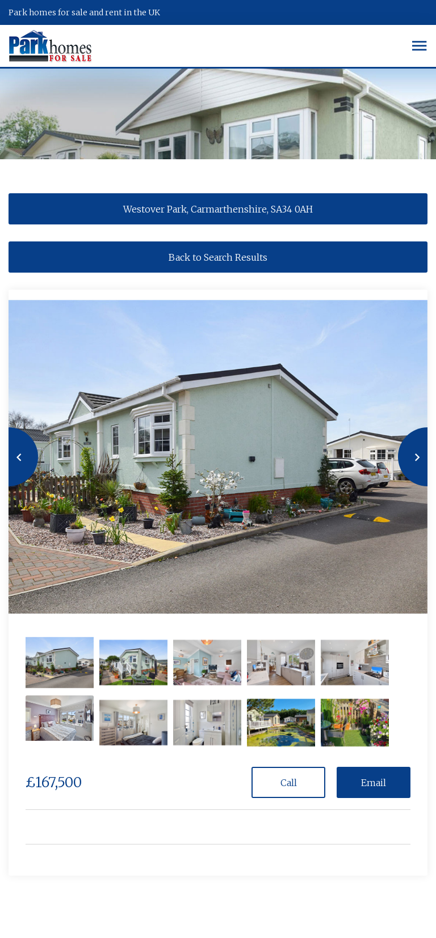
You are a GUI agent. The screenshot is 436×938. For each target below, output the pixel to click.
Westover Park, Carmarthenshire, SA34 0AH (218, 209)
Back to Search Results (218, 257)
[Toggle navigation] (419, 46)
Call (288, 782)
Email (373, 782)
